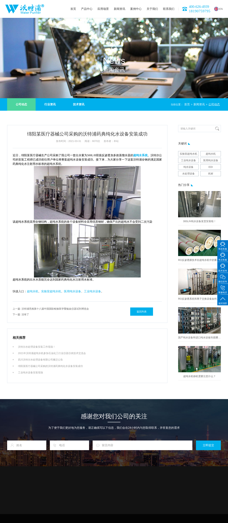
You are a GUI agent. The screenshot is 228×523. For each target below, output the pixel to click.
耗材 (210, 173)
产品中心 (86, 8)
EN (218, 9)
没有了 (21, 314)
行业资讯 (50, 104)
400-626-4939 (199, 7)
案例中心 (136, 8)
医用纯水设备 (72, 291)
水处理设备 (188, 173)
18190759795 (200, 11)
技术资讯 (78, 104)
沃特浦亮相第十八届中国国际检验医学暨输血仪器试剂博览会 (51, 308)
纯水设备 (188, 167)
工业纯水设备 (92, 291)
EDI (211, 167)
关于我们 (152, 8)
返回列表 (142, 311)
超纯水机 (32, 291)
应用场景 (103, 8)
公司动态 (21, 104)
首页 (73, 8)
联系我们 (168, 8)
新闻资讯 (119, 8)
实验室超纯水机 (51, 291)
